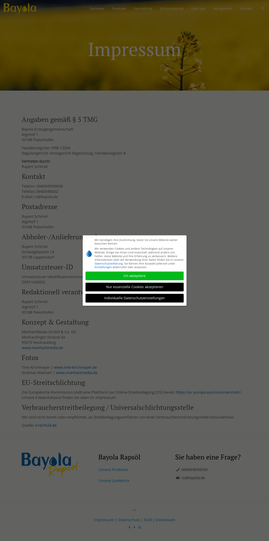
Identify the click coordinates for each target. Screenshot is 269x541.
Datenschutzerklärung (109, 262)
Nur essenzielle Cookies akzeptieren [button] (134, 285)
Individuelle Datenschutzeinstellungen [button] (134, 296)
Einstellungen (103, 266)
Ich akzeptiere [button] (135, 274)
